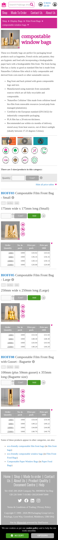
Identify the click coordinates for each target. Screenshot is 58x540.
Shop (4, 12)
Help (41, 484)
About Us (50, 12)
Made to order (32, 476)
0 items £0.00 (47, 4)
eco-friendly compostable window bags (25, 454)
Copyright (8, 513)
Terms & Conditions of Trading (21, 507)
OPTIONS (42, 535)
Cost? (32, 178)
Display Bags (16, 21)
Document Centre (24, 484)
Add (34, 215)
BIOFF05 (7, 275)
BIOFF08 (7, 357)
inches (10, 203)
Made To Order (19, 12)
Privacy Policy (44, 507)
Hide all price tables (45, 184)
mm (16, 203)
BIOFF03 (7, 193)
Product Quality (38, 480)
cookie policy (32, 528)
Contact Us (36, 12)
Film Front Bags (33, 21)
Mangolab (21, 522)
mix (3, 203)
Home (7, 476)
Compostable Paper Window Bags (22, 461)
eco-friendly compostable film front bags (25, 446)
